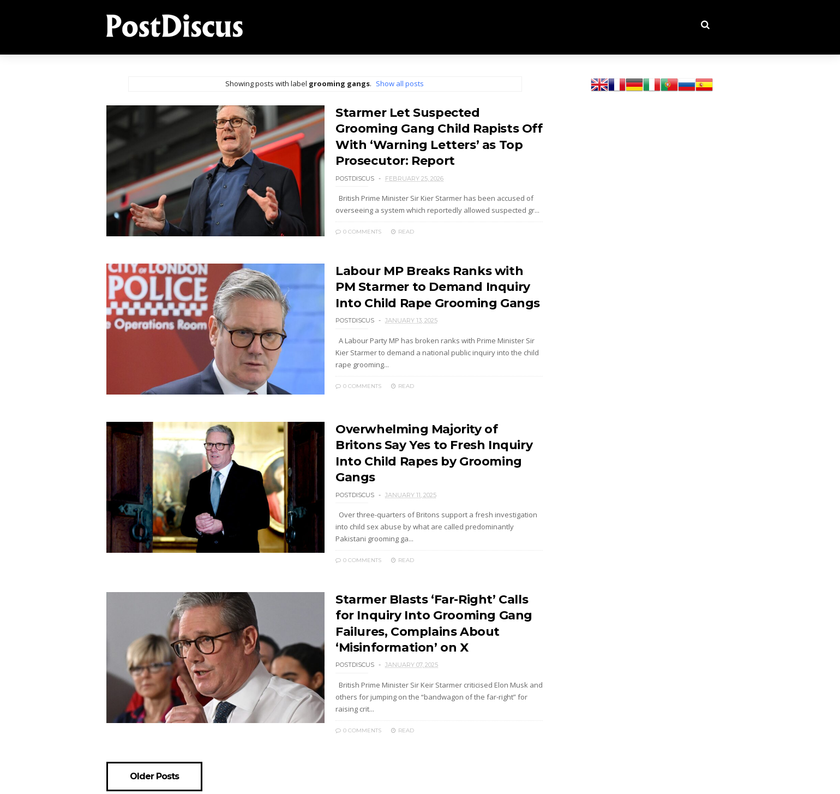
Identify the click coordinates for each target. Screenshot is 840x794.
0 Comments (358, 231)
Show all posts (400, 83)
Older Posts (154, 776)
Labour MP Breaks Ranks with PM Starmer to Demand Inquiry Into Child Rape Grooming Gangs (437, 287)
